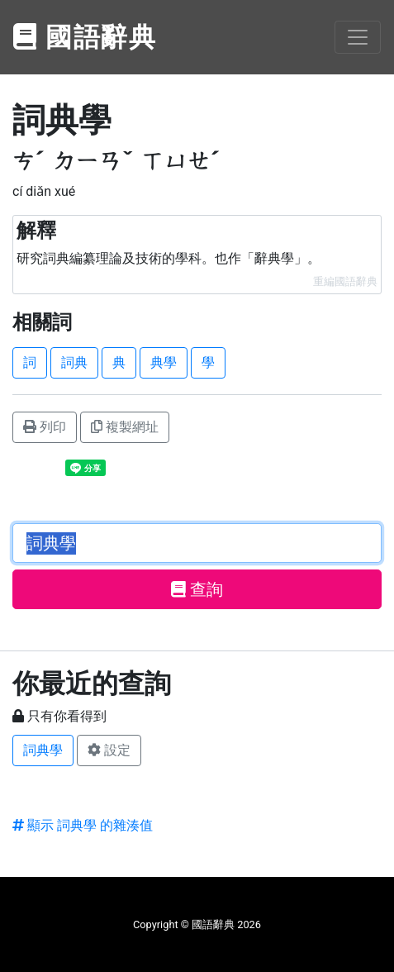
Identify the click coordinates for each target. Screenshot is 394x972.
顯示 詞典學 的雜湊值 (82, 825)
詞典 (74, 362)
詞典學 (43, 750)
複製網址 (125, 427)
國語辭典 (85, 37)
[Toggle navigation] (358, 37)
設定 (109, 750)
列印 (44, 427)
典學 (163, 362)
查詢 (197, 589)
